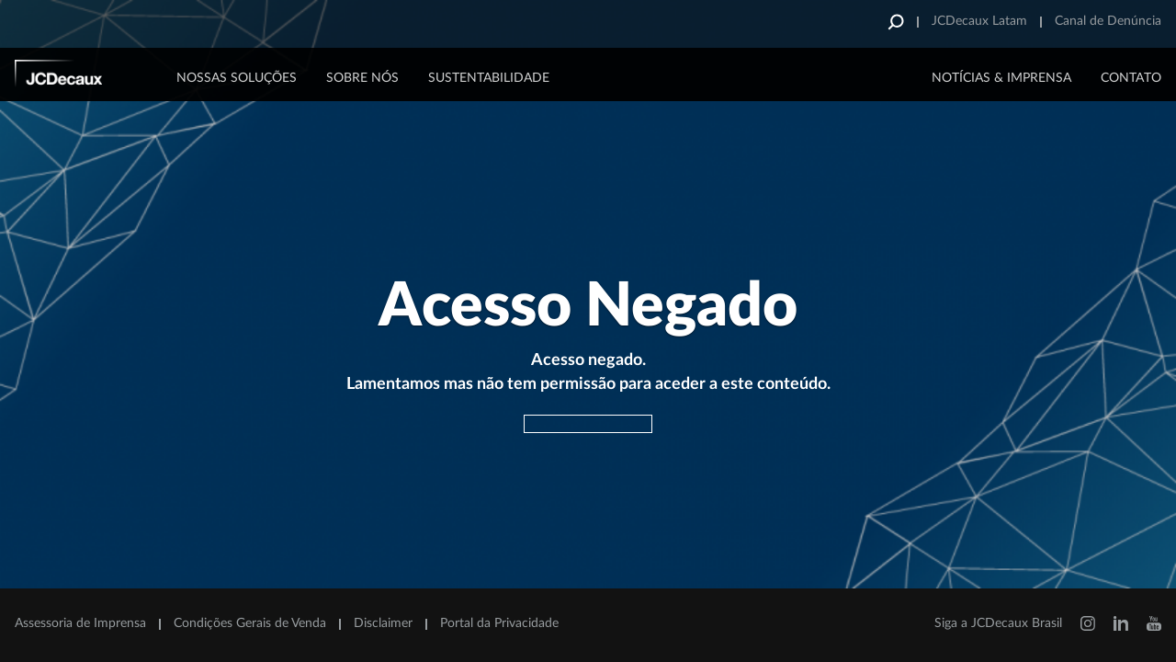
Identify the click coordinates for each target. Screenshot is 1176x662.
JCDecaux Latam (979, 21)
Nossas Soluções (236, 78)
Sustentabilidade (488, 78)
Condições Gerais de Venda (250, 623)
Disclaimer (383, 623)
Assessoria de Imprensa (80, 623)
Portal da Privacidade (499, 623)
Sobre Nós (362, 78)
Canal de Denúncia (1108, 21)
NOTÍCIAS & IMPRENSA (1001, 78)
